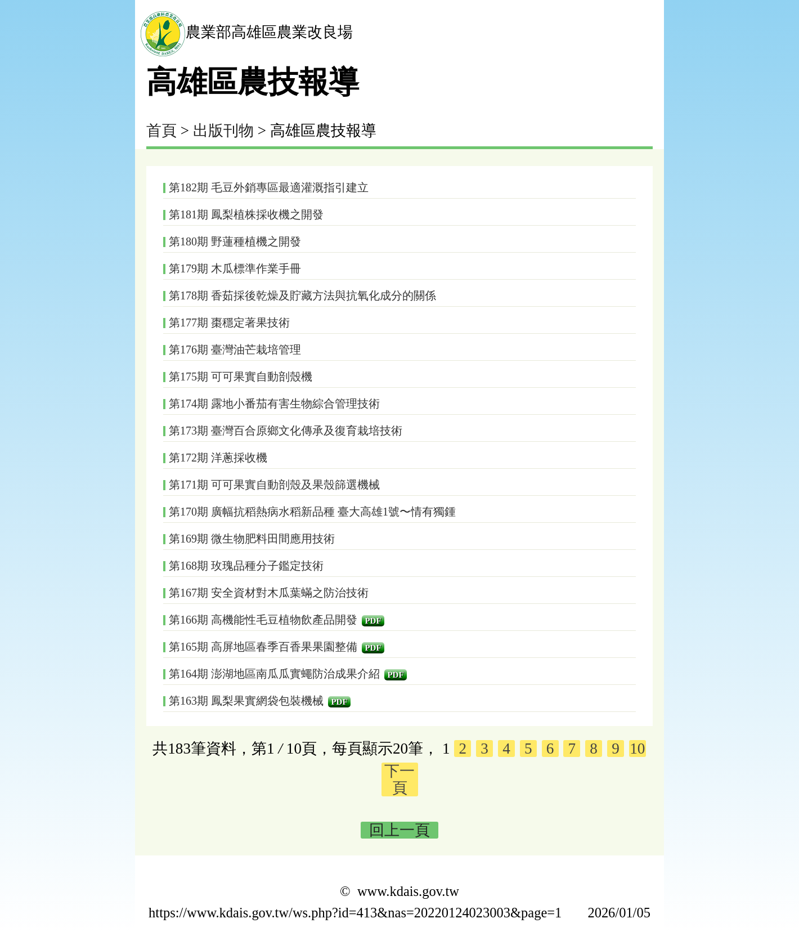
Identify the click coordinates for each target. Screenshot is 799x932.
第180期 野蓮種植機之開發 (235, 241)
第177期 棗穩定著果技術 (229, 322)
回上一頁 (399, 830)
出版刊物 (223, 130)
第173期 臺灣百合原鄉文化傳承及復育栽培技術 (285, 430)
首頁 (161, 130)
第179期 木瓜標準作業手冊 (235, 268)
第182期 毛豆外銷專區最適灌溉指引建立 (269, 187)
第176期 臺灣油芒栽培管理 (235, 349)
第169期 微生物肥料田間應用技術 (252, 538)
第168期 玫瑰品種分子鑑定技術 (246, 565)
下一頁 (399, 779)
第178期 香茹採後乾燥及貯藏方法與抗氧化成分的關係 (302, 295)
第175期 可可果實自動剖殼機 (240, 376)
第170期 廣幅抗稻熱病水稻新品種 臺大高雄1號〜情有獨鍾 (312, 511)
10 (637, 748)
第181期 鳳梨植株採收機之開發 (246, 214)
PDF (373, 620)
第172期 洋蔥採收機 (218, 457)
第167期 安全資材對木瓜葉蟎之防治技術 (269, 592)
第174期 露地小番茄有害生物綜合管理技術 (274, 403)
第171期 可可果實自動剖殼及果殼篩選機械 (274, 484)
